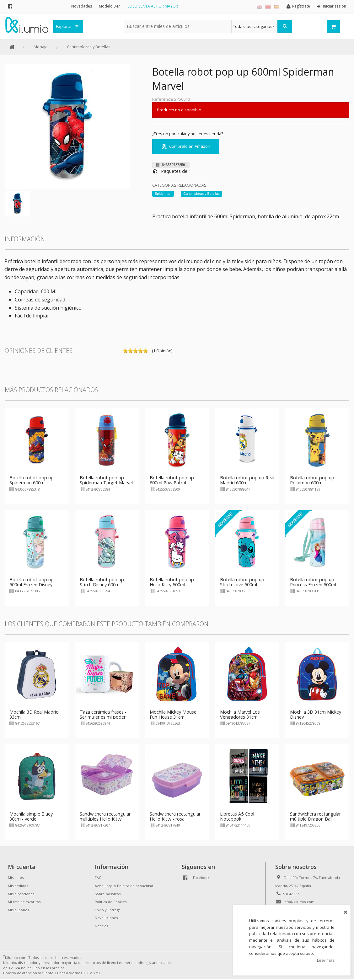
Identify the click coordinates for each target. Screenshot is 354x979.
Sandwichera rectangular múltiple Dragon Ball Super (315, 819)
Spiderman (163, 193)
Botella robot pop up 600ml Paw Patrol (172, 480)
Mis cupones (18, 909)
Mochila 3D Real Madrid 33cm (34, 714)
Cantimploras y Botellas (88, 47)
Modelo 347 (109, 6)
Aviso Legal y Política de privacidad (124, 885)
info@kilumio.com (298, 901)
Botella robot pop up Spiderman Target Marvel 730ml (106, 483)
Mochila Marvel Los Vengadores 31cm (240, 714)
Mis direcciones (21, 893)
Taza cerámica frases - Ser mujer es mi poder (103, 714)
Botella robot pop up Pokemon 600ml (312, 480)
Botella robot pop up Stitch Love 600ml (242, 582)
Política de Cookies (110, 901)
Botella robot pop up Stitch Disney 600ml (102, 582)
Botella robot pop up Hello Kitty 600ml (172, 582)
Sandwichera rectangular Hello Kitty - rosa (175, 816)
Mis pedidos (18, 885)
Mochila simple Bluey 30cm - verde (31, 816)
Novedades (81, 6)
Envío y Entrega (108, 909)
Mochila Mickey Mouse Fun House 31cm (173, 714)
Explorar (64, 26)
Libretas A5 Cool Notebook (237, 816)
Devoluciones (106, 917)
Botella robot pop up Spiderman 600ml (31, 480)
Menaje (41, 47)
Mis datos (16, 877)
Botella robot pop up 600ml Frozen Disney (31, 582)
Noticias (101, 925)
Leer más (326, 960)
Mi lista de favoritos (24, 901)
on (125, 350)
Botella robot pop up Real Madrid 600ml (247, 480)
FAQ (98, 877)
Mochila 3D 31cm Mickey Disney (315, 714)
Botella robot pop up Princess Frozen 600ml (313, 582)
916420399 (291, 893)
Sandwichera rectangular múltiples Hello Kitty (105, 816)
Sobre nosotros (108, 893)
